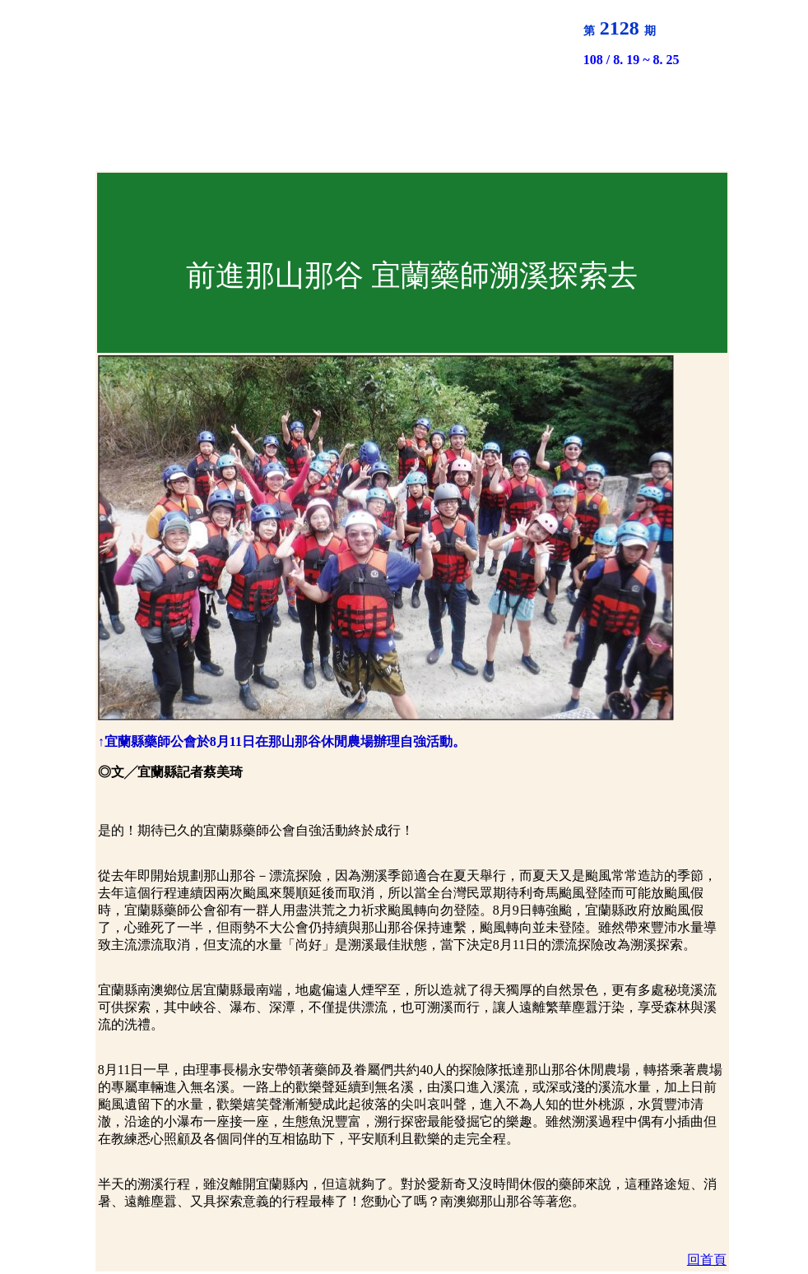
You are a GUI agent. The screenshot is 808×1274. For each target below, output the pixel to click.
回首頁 (707, 1260)
